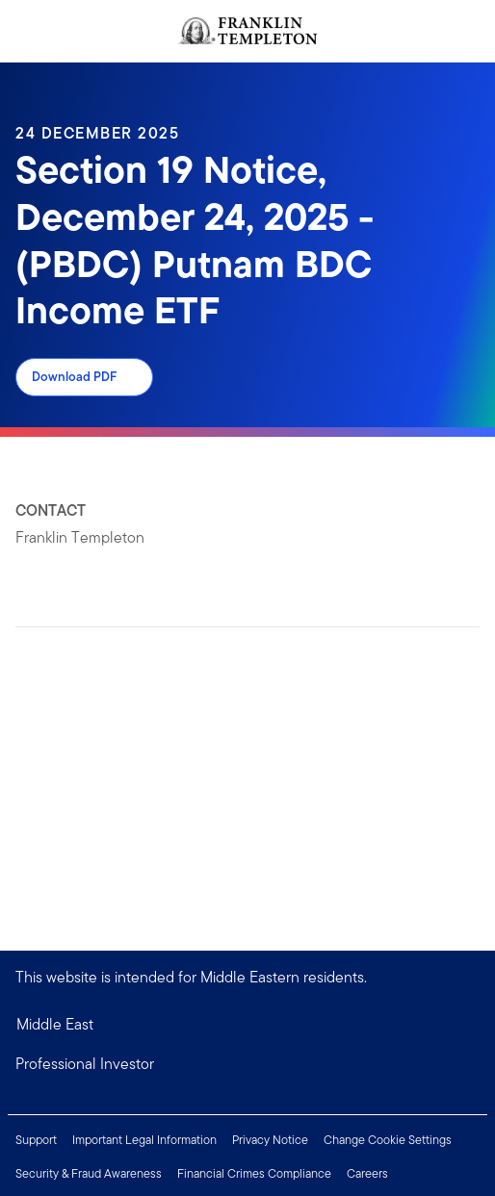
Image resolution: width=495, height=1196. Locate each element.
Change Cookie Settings (388, 1140)
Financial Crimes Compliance (254, 1173)
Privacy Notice (270, 1140)
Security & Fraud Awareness (88, 1173)
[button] (247, 1064)
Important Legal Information (144, 1140)
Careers (367, 1173)
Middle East (54, 1024)
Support (36, 1140)
